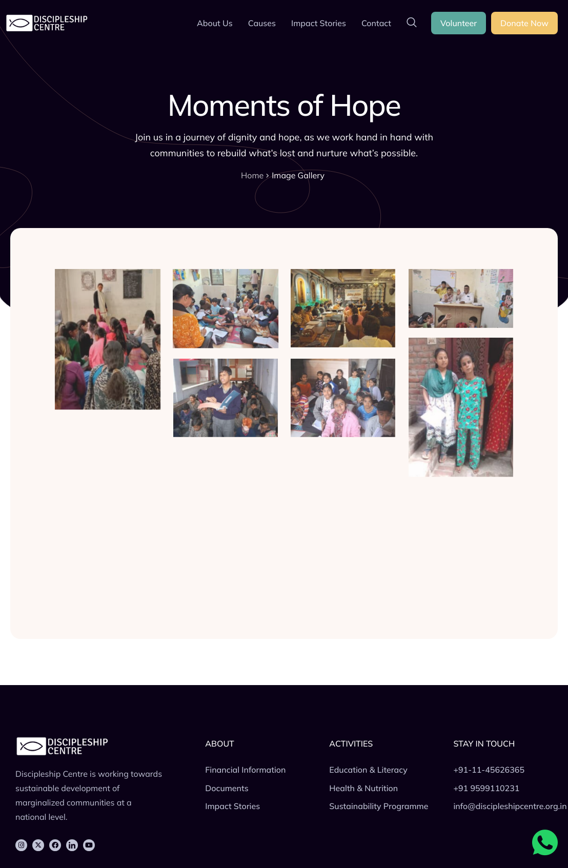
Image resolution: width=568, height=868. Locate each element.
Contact (376, 23)
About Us (215, 23)
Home (252, 175)
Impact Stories (318, 23)
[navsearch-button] (412, 22)
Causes (262, 23)
